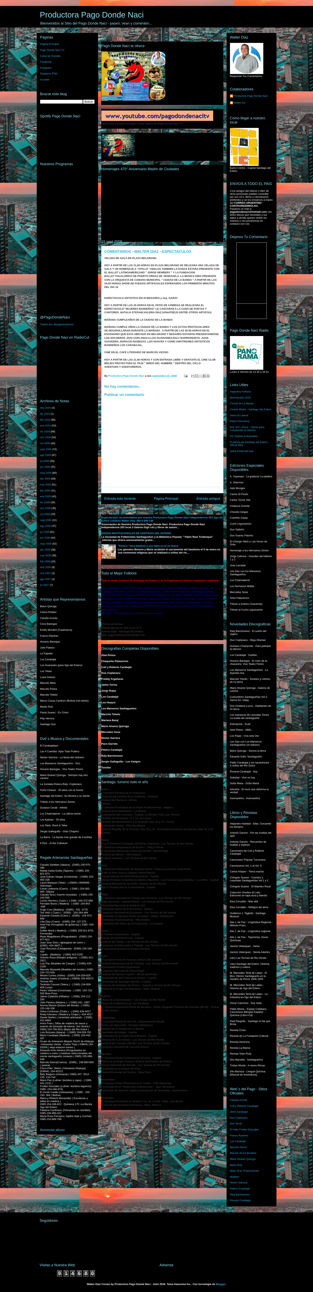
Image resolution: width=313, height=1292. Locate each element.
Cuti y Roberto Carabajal (244, 1105)
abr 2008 (45, 549)
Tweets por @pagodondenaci (57, 324)
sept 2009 (46, 449)
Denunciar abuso (52, 1129)
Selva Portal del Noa (242, 451)
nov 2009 (45, 437)
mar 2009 (45, 484)
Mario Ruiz (236, 1164)
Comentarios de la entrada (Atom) (171, 508)
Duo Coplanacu (239, 1117)
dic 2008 (45, 502)
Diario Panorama (240, 421)
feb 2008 (45, 561)
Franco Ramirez (239, 1135)
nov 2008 (45, 508)
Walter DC (240, 102)
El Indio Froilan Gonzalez (244, 1129)
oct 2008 (45, 514)
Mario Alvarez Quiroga (243, 1159)
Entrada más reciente (120, 498)
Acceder (45, 79)
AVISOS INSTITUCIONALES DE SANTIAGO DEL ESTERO (136, 533)
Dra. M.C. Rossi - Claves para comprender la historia (247, 429)
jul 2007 (44, 584)
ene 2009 (45, 496)
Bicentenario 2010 (240, 397)
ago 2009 (45, 455)
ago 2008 (45, 525)
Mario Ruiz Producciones (244, 1170)
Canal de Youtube (50, 55)
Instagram (46, 67)
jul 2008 (44, 531)
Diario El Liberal (239, 415)
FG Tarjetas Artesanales (244, 436)
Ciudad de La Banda (242, 403)
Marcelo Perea (238, 1147)
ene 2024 (45, 407)
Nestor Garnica (238, 1182)
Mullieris (235, 1176)
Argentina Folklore (240, 391)
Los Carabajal (238, 1141)
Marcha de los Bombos (243, 1153)
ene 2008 (45, 567)
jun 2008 (45, 537)
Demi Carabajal (239, 1111)
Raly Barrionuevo (240, 1194)
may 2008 (46, 543)
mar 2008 (45, 555)
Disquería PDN (48, 73)
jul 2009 (44, 461)
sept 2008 (46, 520)
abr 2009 (45, 478)
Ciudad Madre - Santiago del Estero (250, 409)
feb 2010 (45, 419)
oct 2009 (45, 443)
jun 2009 (45, 466)
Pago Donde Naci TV (52, 49)
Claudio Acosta (238, 1099)
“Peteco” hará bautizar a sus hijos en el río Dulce (148, 545)
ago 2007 (45, 579)
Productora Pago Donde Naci (92, 14)
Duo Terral (236, 1123)
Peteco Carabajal (240, 1188)
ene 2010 (45, 425)
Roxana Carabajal (240, 1200)
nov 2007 (45, 573)
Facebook (46, 61)
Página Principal (166, 498)
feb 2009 (45, 490)
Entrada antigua (208, 498)
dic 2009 (45, 431)
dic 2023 (45, 413)
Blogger (220, 1284)
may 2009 (46, 472)
